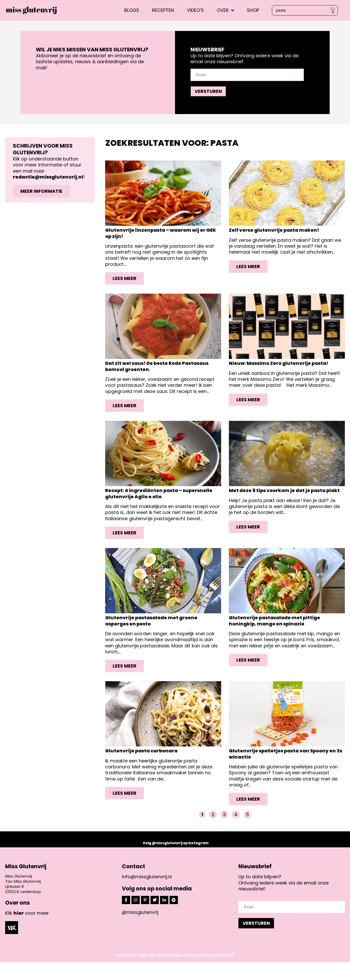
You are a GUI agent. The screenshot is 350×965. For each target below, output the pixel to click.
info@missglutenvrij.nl (147, 879)
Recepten (163, 10)
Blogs (131, 10)
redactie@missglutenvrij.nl (48, 177)
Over (225, 10)
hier (18, 915)
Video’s (195, 10)
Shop (253, 10)
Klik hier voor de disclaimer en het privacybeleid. (175, 958)
